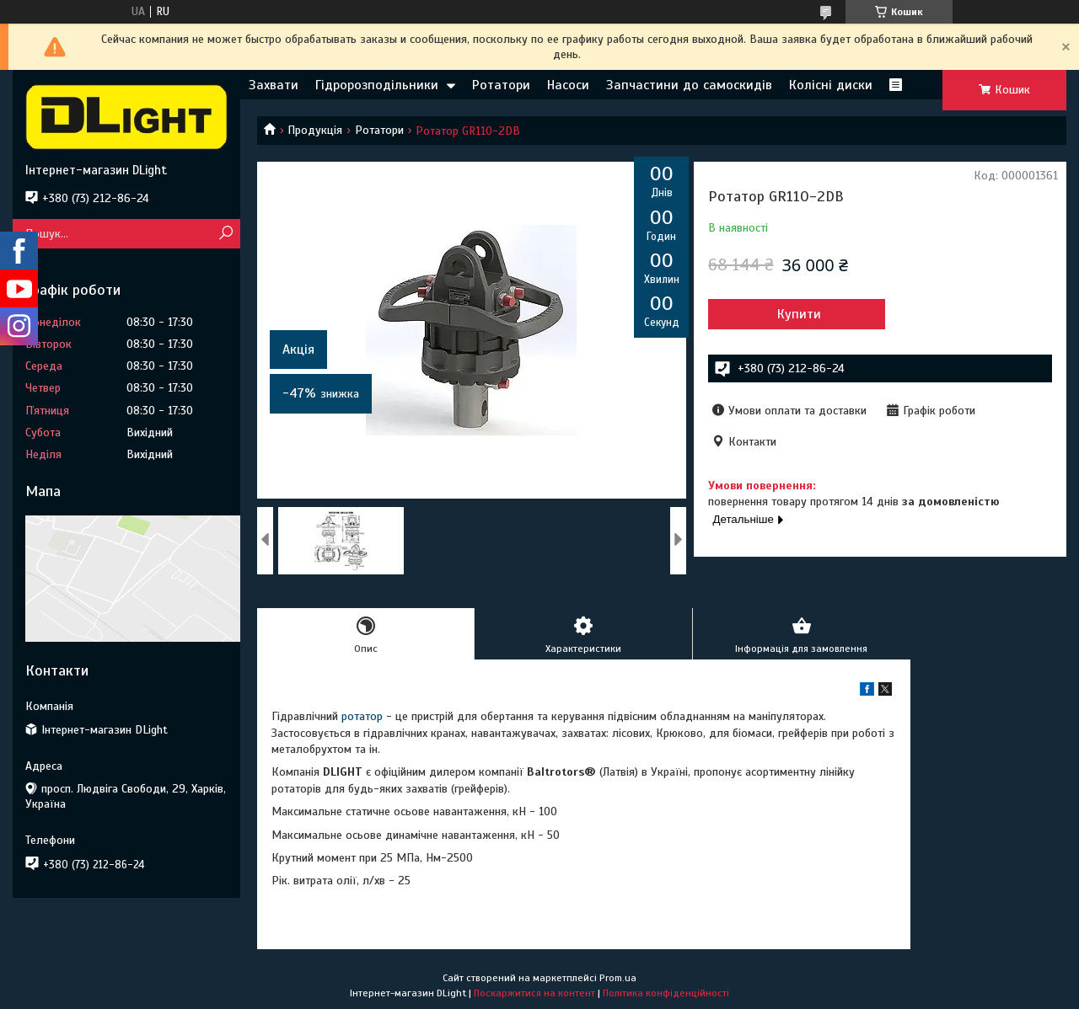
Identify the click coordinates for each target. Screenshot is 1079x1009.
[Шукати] (225, 233)
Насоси (568, 85)
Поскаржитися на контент (534, 993)
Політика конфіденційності (666, 993)
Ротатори (501, 85)
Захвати (273, 85)
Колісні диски (830, 85)
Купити (799, 314)
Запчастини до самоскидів (689, 85)
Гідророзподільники (376, 85)
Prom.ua (617, 978)
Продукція (314, 130)
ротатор (362, 716)
